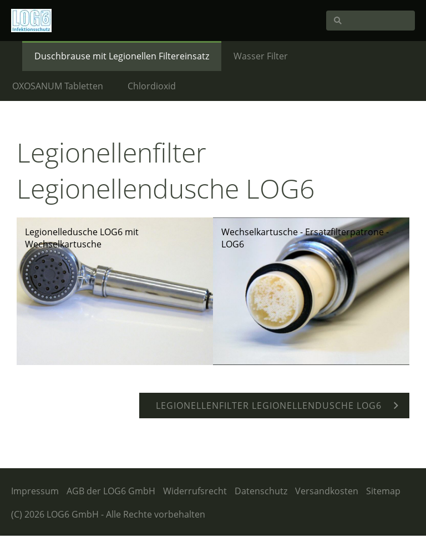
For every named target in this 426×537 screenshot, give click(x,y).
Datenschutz (261, 491)
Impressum (35, 491)
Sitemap (383, 491)
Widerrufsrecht (195, 491)
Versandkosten (326, 491)
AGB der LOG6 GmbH (111, 491)
